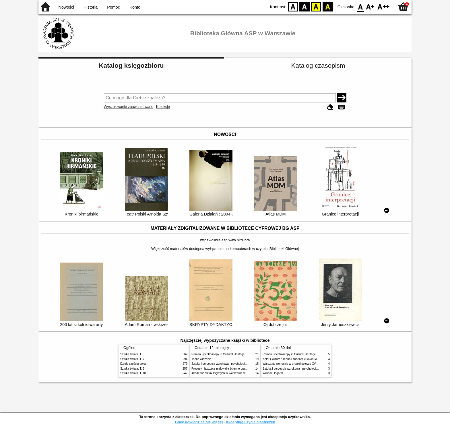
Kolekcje (163, 106)
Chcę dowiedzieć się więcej (199, 422)
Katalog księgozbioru (131, 65)
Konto (134, 7)
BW (304, 6)
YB (316, 6)
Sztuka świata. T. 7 (132, 359)
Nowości (66, 7)
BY (328, 6)
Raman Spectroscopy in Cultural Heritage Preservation (226, 354)
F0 (360, 6)
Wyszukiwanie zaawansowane (129, 106)
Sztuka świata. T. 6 (132, 368)
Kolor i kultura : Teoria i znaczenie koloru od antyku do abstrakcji (304, 359)
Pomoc (113, 7)
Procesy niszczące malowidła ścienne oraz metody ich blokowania (233, 368)
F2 (383, 6)
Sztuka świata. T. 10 (133, 373)
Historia (91, 7)
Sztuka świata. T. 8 (132, 354)
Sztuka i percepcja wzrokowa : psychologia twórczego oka (228, 363)
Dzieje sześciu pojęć (133, 363)
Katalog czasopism (318, 65)
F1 (370, 6)
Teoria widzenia (201, 359)
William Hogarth (273, 373)
